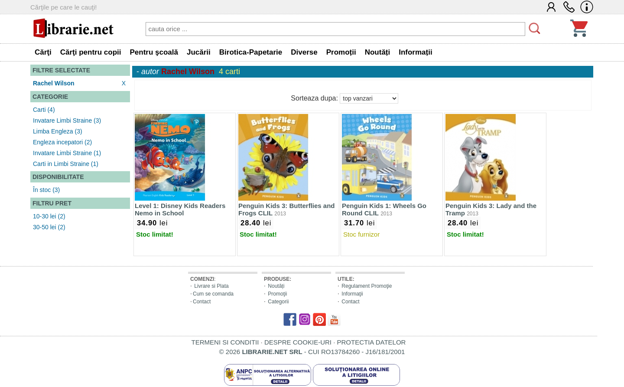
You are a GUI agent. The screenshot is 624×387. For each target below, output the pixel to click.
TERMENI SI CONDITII (225, 342)
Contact (202, 302)
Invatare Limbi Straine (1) (67, 153)
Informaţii (352, 294)
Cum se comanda (213, 294)
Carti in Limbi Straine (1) (65, 163)
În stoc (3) (46, 189)
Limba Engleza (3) (57, 131)
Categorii (278, 302)
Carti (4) (44, 109)
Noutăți (276, 286)
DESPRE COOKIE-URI (298, 342)
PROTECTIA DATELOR (371, 342)
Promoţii (277, 294)
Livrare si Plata (211, 286)
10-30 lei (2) (49, 216)
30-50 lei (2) (49, 227)
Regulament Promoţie (366, 286)
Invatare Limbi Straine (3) (67, 120)
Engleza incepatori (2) (62, 142)
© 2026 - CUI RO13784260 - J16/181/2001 (312, 351)
